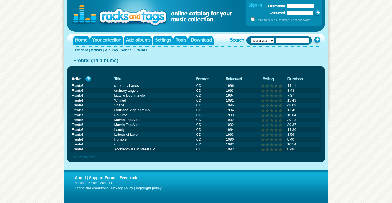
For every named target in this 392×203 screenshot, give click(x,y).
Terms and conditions (92, 188)
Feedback (128, 178)
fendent (81, 50)
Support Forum (102, 178)
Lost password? (301, 19)
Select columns (84, 157)
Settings (163, 40)
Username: (277, 6)
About (80, 178)
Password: (278, 12)
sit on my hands (126, 86)
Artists (96, 50)
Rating (268, 79)
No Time (120, 115)
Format (202, 79)
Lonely (119, 130)
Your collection (106, 40)
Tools (180, 40)
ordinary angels (126, 90)
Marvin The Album (128, 120)
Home (81, 40)
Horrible (120, 139)
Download (201, 40)
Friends (140, 50)
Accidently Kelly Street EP (134, 149)
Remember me (265, 19)
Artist (76, 79)
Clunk (118, 144)
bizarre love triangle (129, 95)
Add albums (138, 40)
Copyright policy (149, 188)
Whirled (120, 100)
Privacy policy (122, 188)
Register (283, 19)
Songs (126, 50)
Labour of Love (126, 134)
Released (234, 79)
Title (118, 79)
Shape (119, 105)
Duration (295, 79)
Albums (111, 50)
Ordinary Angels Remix (132, 110)
